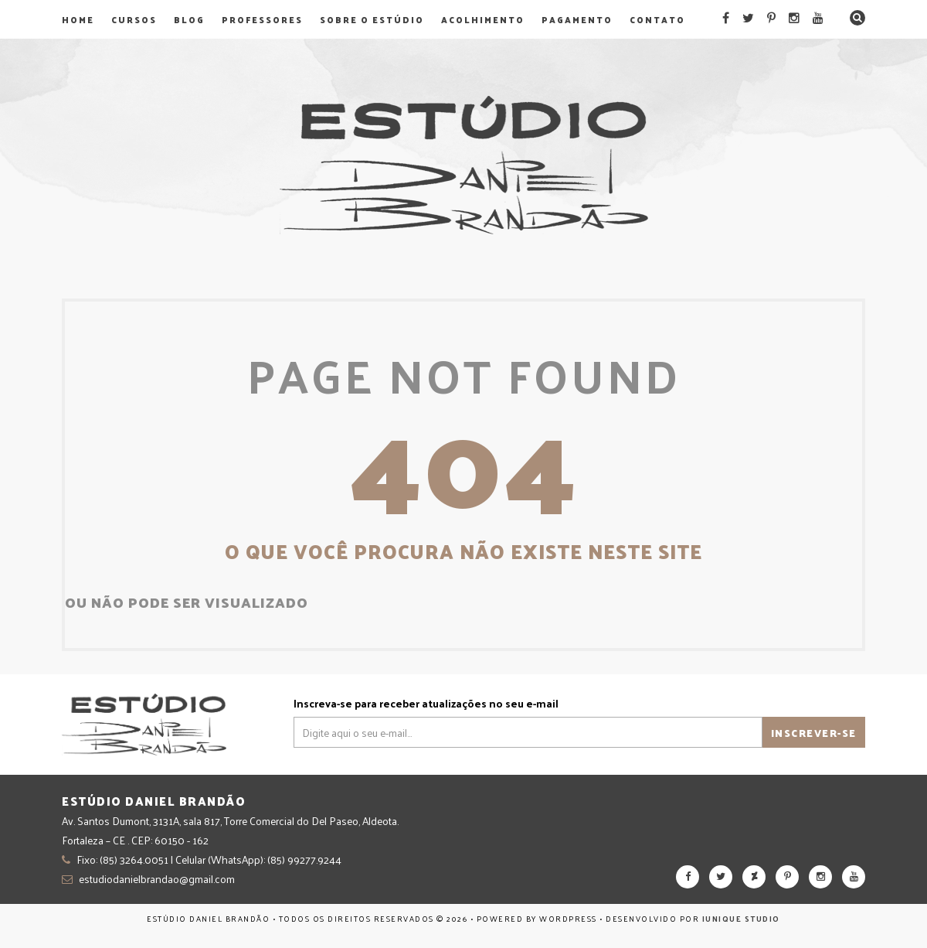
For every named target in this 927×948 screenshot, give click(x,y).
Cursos (134, 19)
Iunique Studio (741, 919)
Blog (189, 19)
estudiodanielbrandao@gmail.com (157, 878)
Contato (657, 19)
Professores (262, 19)
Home (78, 19)
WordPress (568, 919)
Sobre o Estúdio (372, 19)
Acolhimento (483, 19)
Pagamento (577, 19)
